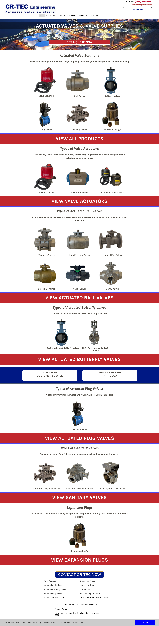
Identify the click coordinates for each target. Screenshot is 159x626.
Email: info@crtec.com (141, 5)
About (48, 15)
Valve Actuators (51, 581)
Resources (82, 15)
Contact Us (93, 15)
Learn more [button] (80, 622)
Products (57, 15)
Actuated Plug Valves (53, 593)
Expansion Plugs (87, 581)
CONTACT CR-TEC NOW (79, 574)
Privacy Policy (61, 609)
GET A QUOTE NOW (79, 42)
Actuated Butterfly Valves (55, 589)
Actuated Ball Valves (53, 585)
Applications (70, 15)
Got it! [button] (145, 623)
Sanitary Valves (87, 585)
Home (42, 15)
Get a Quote (137, 10)
